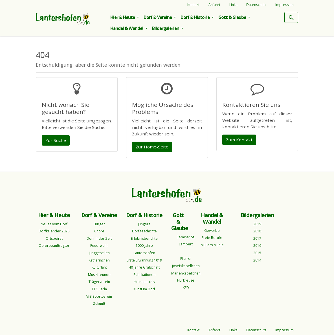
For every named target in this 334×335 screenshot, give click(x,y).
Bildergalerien (166, 28)
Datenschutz (256, 4)
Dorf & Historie (195, 17)
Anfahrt (214, 4)
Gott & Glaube (232, 17)
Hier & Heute (123, 17)
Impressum (284, 4)
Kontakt (193, 4)
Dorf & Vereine (158, 17)
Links (233, 4)
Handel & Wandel (127, 28)
